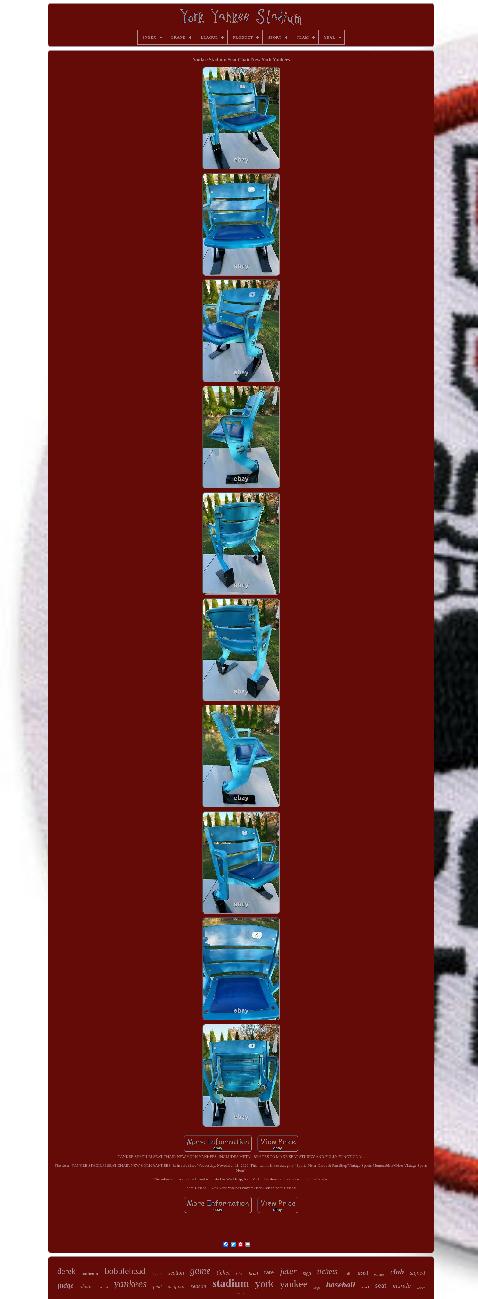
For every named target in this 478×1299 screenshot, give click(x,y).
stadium (230, 1283)
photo (85, 1286)
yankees (130, 1283)
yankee (294, 1283)
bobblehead (125, 1271)
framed (103, 1287)
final (253, 1273)
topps (316, 1288)
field (157, 1286)
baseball (340, 1284)
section (176, 1273)
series (157, 1273)
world (421, 1288)
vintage (379, 1274)
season (198, 1286)
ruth (347, 1273)
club (397, 1272)
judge (65, 1285)
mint (239, 1274)
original (176, 1286)
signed (417, 1272)
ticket (223, 1272)
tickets (327, 1271)
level (365, 1287)
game (200, 1270)
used (363, 1273)
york (264, 1283)
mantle (401, 1285)
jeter (288, 1271)
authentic (90, 1273)
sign (307, 1273)
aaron (241, 1293)
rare (269, 1272)
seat (380, 1285)
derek (66, 1271)
